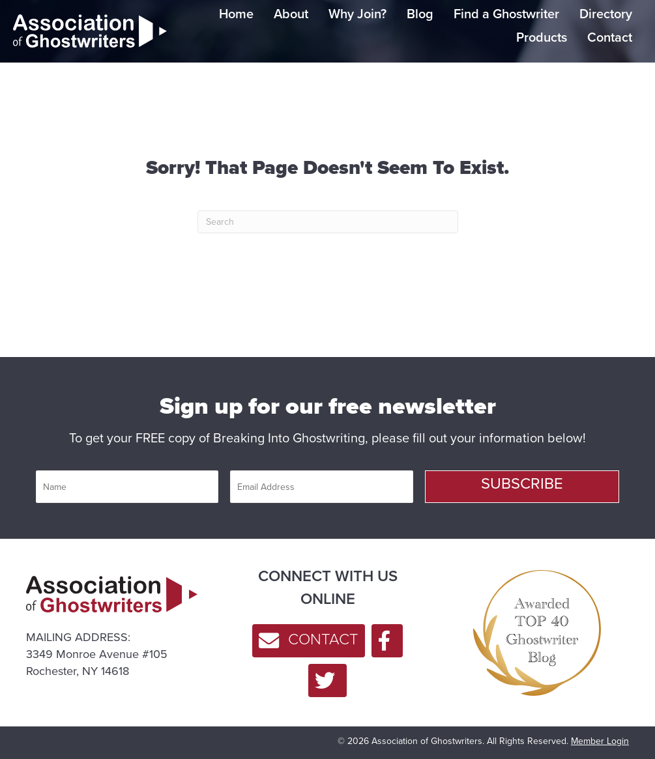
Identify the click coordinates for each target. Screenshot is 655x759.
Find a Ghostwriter (506, 13)
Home (236, 13)
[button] (522, 486)
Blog (420, 13)
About (291, 13)
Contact (609, 37)
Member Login (600, 741)
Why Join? (357, 13)
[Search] (327, 221)
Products (541, 37)
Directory (605, 13)
